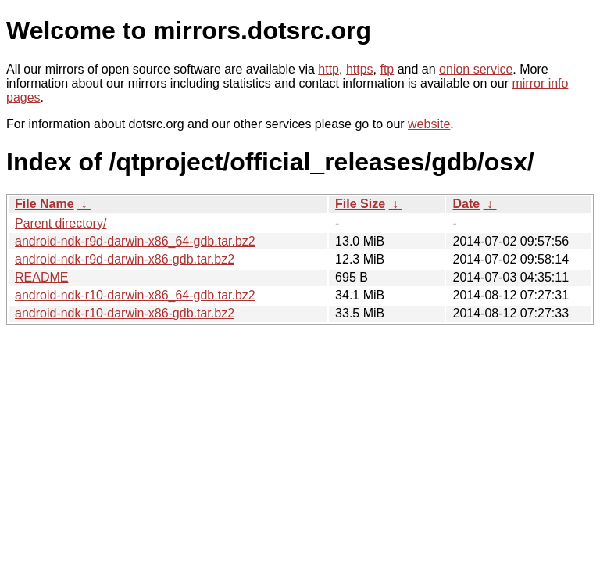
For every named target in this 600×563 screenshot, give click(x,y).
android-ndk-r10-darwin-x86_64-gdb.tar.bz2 (135, 295)
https (359, 69)
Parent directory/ (60, 223)
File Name (44, 203)
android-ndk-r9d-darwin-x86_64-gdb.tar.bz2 (135, 241)
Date (466, 203)
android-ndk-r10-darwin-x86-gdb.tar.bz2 (124, 313)
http (328, 69)
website (429, 124)
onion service (475, 69)
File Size (360, 203)
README (41, 277)
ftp (387, 69)
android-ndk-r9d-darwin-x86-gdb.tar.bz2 (124, 259)
